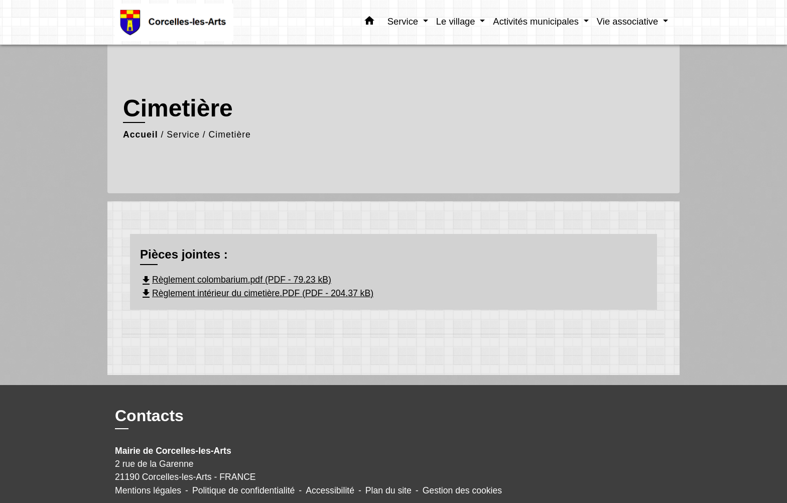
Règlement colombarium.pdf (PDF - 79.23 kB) (235, 280)
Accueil (140, 135)
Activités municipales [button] (537, 21)
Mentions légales (148, 490)
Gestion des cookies (462, 490)
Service (183, 135)
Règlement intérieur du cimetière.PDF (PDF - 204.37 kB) (256, 293)
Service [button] (404, 21)
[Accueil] (177, 22)
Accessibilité (330, 490)
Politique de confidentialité (243, 490)
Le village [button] (457, 21)
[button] (369, 23)
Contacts (149, 416)
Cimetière (230, 135)
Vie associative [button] (629, 21)
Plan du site (388, 490)
